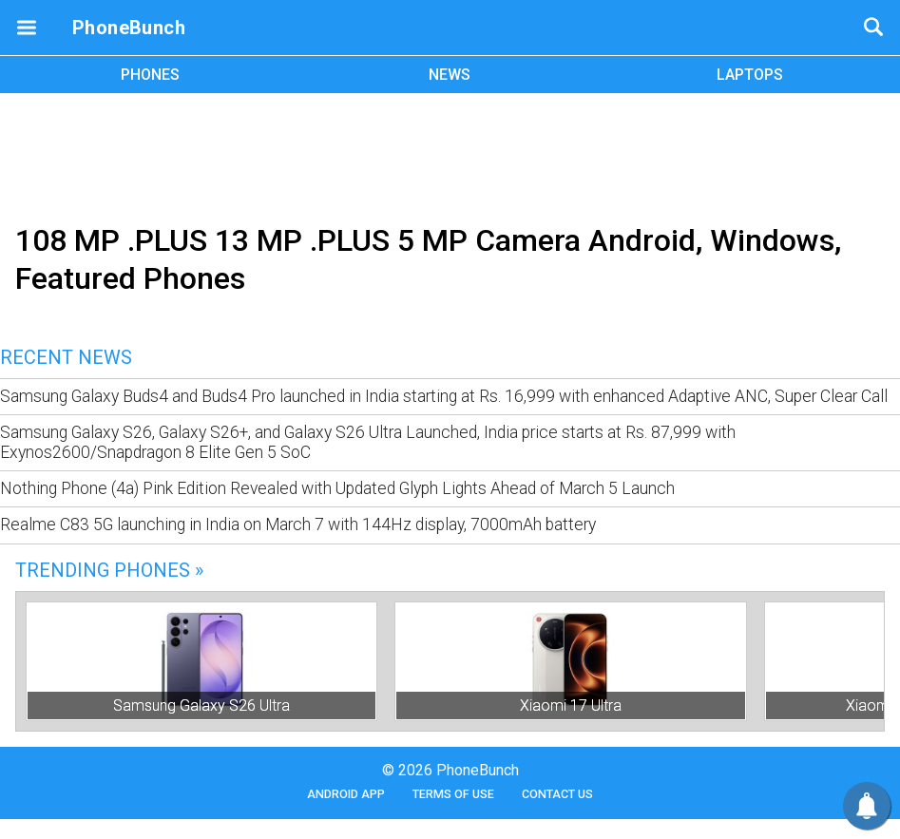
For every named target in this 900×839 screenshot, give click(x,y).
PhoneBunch (128, 27)
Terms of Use (453, 794)
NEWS (449, 75)
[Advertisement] (450, 154)
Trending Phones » (109, 570)
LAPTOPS (750, 75)
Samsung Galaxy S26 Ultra (201, 705)
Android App (346, 794)
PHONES (150, 75)
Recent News (66, 357)
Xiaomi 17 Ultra (571, 705)
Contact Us (557, 794)
